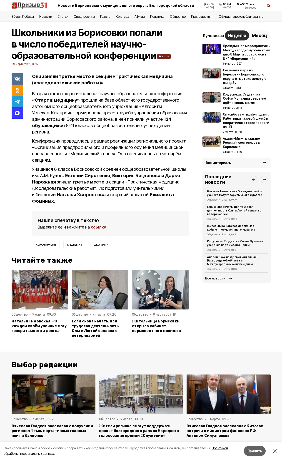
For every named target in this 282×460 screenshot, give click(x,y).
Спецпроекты (84, 16)
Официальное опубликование (241, 16)
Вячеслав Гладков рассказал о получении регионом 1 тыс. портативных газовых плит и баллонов (52, 431)
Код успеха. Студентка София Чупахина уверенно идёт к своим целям (235, 243)
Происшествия (202, 16)
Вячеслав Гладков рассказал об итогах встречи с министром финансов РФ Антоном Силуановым (225, 431)
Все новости (215, 278)
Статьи (62, 16)
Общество (177, 16)
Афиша (140, 16)
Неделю (237, 35)
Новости (45, 16)
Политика (157, 16)
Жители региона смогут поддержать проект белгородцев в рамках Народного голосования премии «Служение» (139, 431)
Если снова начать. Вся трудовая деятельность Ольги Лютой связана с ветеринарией (95, 328)
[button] (253, 179)
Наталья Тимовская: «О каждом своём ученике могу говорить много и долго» (39, 326)
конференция (46, 244)
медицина (74, 244)
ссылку (98, 227)
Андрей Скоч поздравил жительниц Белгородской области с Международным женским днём (232, 260)
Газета (105, 16)
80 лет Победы (23, 16)
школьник (101, 244)
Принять (254, 451)
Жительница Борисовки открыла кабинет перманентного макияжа (156, 326)
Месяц (259, 35)
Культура (122, 16)
